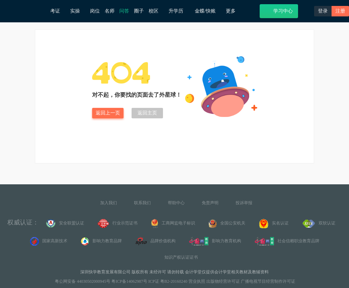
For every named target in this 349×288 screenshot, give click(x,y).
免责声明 (210, 202)
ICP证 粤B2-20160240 (167, 281)
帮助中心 (176, 202)
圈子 (139, 11)
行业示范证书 (118, 223)
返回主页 (147, 113)
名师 (109, 11)
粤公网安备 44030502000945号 (82, 281)
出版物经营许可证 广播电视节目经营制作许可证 (250, 281)
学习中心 (279, 11)
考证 (57, 11)
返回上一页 (108, 113)
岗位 (95, 11)
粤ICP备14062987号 (129, 281)
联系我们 (142, 202)
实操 (77, 11)
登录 (323, 11)
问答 (124, 11)
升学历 (179, 11)
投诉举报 (244, 202)
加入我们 (108, 202)
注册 (340, 11)
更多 (233, 11)
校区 (156, 11)
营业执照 (196, 281)
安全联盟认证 (65, 223)
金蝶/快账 (208, 11)
